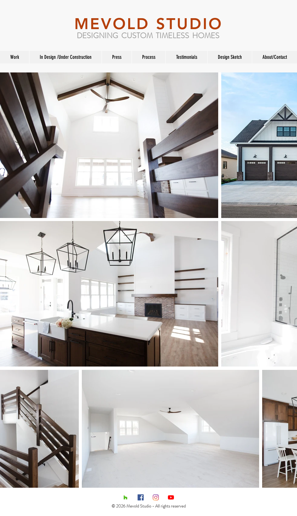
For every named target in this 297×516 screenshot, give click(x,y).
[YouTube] (171, 497)
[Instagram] (156, 497)
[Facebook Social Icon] (141, 497)
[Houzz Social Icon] (125, 497)
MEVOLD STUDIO (148, 24)
